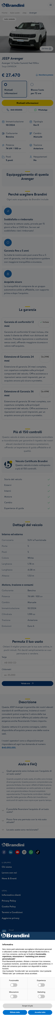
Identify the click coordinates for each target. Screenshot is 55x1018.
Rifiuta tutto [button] (15, 1012)
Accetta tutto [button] (40, 1012)
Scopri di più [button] (27, 1006)
